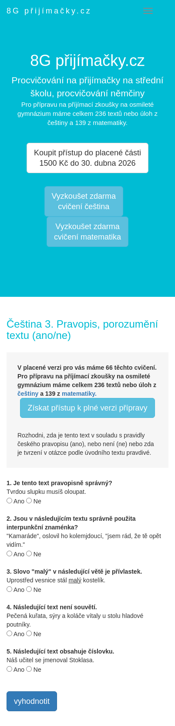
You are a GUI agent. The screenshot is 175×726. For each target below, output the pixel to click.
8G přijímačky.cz (49, 11)
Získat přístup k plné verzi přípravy (87, 408)
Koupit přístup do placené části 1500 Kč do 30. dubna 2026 (87, 158)
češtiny (27, 393)
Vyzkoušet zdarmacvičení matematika (87, 231)
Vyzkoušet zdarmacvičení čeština (84, 201)
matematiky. (79, 393)
